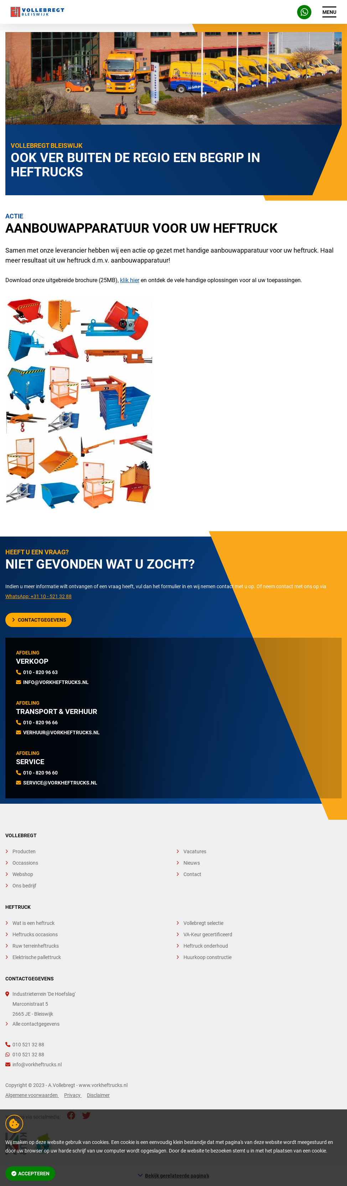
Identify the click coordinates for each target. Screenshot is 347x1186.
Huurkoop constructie (207, 957)
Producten (24, 851)
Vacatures (194, 851)
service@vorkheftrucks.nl (60, 783)
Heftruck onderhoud (205, 946)
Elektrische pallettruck (36, 957)
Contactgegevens (39, 620)
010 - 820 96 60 (40, 773)
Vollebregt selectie (203, 923)
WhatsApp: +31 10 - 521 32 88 (38, 596)
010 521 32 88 (24, 1044)
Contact (192, 874)
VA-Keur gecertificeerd (207, 934)
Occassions (25, 863)
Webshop (22, 874)
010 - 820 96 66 (40, 722)
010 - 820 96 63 (40, 672)
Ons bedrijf (24, 886)
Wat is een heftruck (33, 923)
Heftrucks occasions (35, 934)
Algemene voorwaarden (32, 1095)
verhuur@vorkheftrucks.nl (61, 732)
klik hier (129, 280)
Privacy (73, 1095)
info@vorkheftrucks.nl (56, 682)
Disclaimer (98, 1095)
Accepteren (30, 1173)
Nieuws (191, 863)
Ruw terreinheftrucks (35, 946)
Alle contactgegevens (35, 1024)
